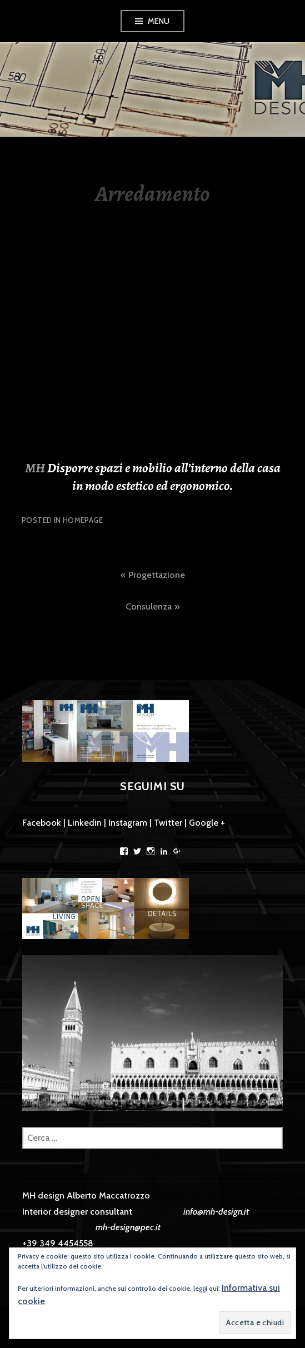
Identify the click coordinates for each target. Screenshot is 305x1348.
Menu (159, 21)
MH (36, 468)
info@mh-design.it (216, 1211)
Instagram (127, 822)
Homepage (83, 520)
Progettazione (156, 575)
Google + (207, 822)
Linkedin (85, 822)
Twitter (168, 822)
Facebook (41, 822)
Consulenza (149, 606)
